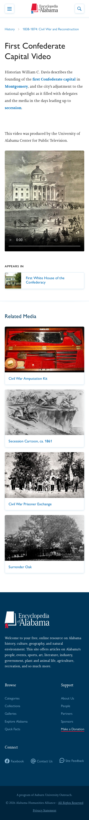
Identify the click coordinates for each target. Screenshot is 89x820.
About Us (67, 698)
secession (13, 107)
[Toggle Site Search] (79, 8)
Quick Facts (12, 728)
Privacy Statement (44, 810)
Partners (66, 713)
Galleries (10, 713)
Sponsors (67, 721)
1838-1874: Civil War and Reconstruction (51, 28)
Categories (12, 698)
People (65, 705)
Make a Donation (72, 728)
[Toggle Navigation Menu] (9, 8)
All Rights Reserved (70, 803)
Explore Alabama (16, 721)
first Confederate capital (54, 79)
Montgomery (16, 86)
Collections (12, 705)
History (10, 28)
